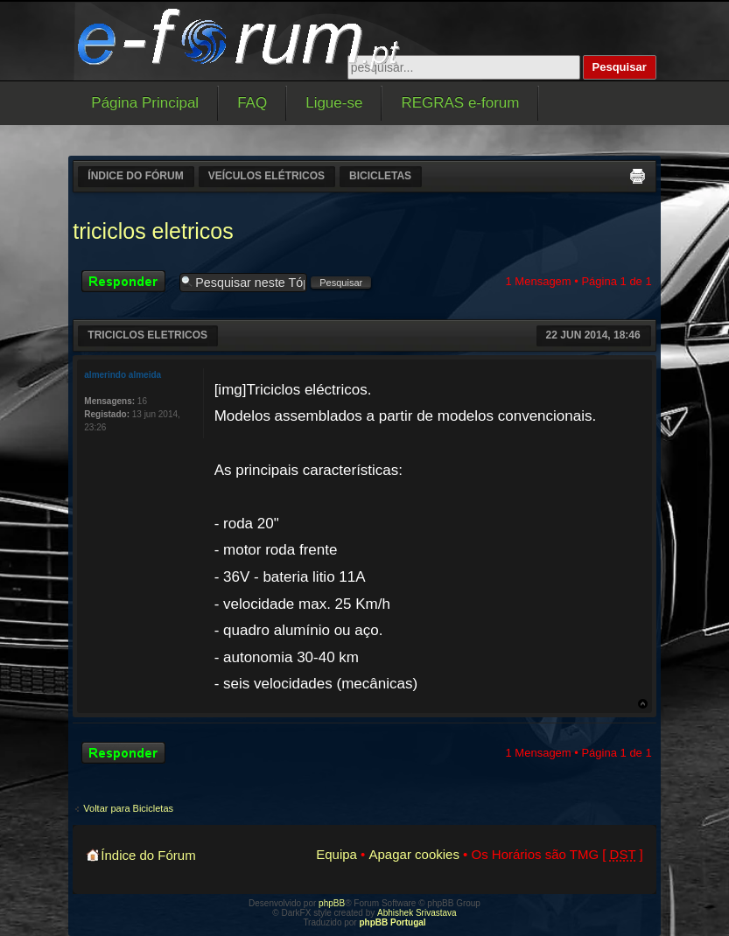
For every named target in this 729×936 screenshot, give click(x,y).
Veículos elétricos (266, 176)
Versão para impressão (637, 176)
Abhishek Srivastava (417, 913)
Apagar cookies (414, 854)
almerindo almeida (122, 375)
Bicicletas (380, 176)
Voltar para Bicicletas (128, 808)
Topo (643, 704)
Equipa (336, 854)
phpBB (332, 903)
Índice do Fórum (135, 176)
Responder (126, 281)
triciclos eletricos (153, 231)
